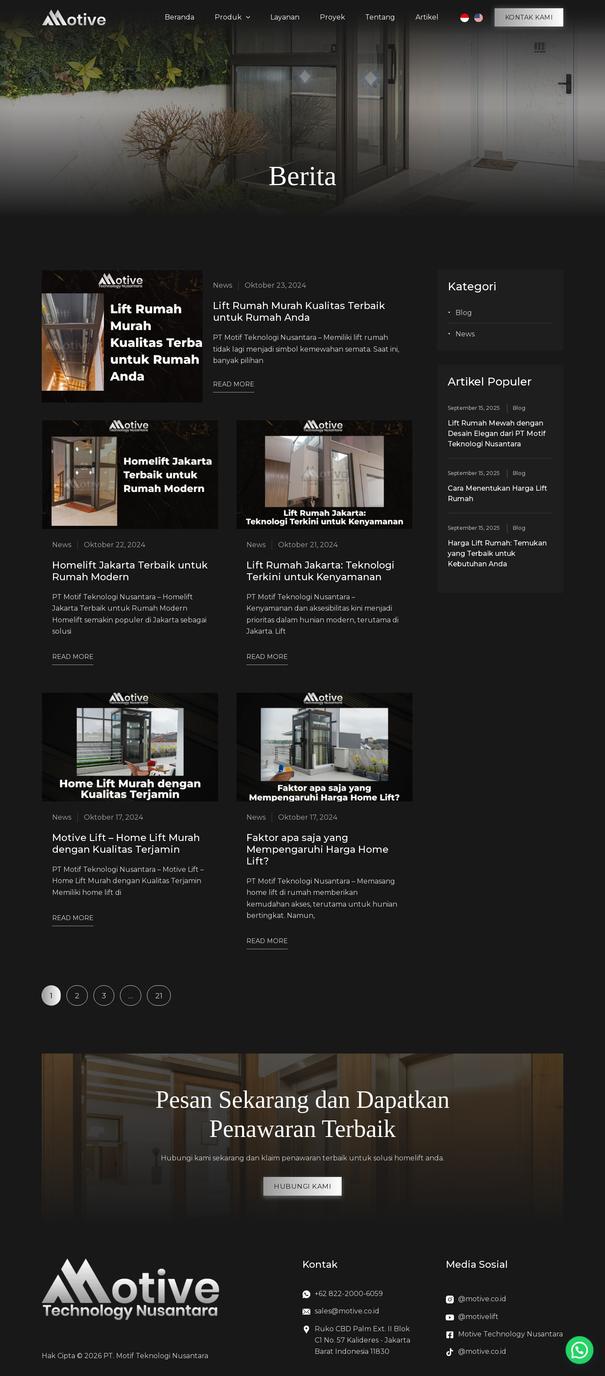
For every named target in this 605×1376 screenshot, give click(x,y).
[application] (249, 17)
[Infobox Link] (358, 1296)
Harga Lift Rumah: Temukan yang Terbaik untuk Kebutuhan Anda (497, 553)
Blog (463, 313)
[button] (529, 17)
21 (163, 992)
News (465, 334)
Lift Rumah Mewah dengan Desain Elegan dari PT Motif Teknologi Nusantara (496, 433)
